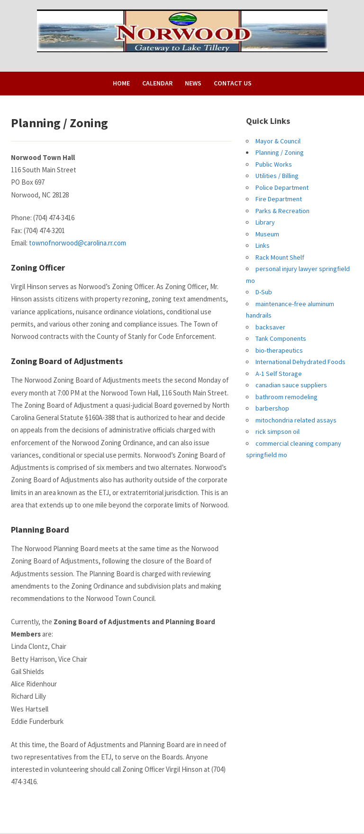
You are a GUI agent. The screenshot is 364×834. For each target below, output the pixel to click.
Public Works (273, 164)
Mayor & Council (277, 141)
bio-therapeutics (279, 350)
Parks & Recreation (282, 210)
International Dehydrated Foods (300, 361)
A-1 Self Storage (278, 373)
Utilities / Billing (277, 175)
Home (121, 83)
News (193, 83)
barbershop (272, 408)
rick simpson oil (277, 431)
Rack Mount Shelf (279, 257)
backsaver (270, 327)
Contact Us (233, 83)
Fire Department (278, 199)
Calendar (157, 83)
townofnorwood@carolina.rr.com (77, 242)
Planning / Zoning (279, 152)
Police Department (282, 187)
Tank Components (280, 338)
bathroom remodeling (286, 397)
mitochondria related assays (296, 420)
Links (262, 245)
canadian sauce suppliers (291, 385)
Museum (267, 234)
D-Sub (263, 292)
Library (265, 222)
